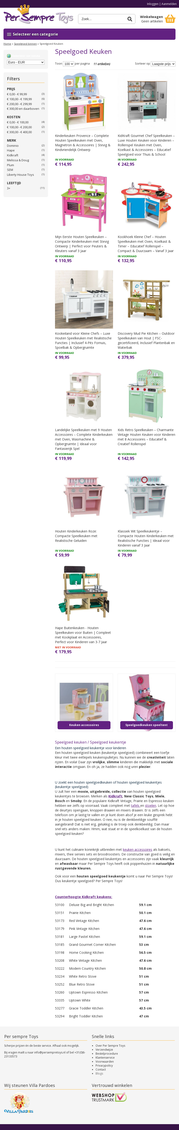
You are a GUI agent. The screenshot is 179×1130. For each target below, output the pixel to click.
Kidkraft (12, 155)
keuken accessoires (137, 849)
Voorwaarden (105, 1062)
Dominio (13, 145)
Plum (10, 165)
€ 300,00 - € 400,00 (19, 132)
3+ (8, 188)
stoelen (150, 805)
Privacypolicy (104, 1066)
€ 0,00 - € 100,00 (17, 122)
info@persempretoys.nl (49, 1052)
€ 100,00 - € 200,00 (19, 127)
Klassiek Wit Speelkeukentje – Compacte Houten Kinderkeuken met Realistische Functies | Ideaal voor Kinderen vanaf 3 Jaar (146, 538)
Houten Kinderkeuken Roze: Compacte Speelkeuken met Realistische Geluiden (76, 536)
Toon (58, 64)
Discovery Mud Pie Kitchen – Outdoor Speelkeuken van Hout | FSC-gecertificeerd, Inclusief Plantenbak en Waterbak (146, 340)
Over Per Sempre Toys (110, 1046)
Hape (11, 150)
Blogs (99, 1073)
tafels (135, 805)
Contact (101, 1069)
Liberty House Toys (20, 174)
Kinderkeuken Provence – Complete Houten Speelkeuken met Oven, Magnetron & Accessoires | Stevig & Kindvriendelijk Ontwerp (82, 142)
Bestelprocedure (107, 1054)
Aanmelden (169, 4)
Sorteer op (142, 64)
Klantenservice (105, 1058)
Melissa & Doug (18, 160)
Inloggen (152, 4)
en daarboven (23, 108)
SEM (10, 170)
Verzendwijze (104, 1050)
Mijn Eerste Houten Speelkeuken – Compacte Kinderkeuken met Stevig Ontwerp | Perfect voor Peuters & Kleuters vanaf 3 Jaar (82, 244)
